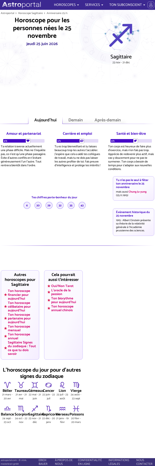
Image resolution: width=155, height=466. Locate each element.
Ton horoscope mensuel (19, 328)
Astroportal (7, 13)
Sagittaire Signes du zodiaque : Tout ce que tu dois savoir (22, 348)
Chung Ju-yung (138, 192)
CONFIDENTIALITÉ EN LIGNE (90, 462)
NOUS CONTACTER (144, 462)
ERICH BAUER (43, 462)
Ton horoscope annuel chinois (62, 308)
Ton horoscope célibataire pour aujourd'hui (19, 306)
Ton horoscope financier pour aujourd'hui (19, 295)
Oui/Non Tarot (62, 286)
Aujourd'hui (45, 120)
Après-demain (108, 120)
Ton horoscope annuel (19, 336)
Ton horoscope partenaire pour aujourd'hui (19, 318)
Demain (75, 120)
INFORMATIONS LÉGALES (119, 462)
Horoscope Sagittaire (30, 13)
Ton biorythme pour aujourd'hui (63, 300)
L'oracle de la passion (61, 292)
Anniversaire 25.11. (57, 13)
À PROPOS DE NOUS (64, 462)
